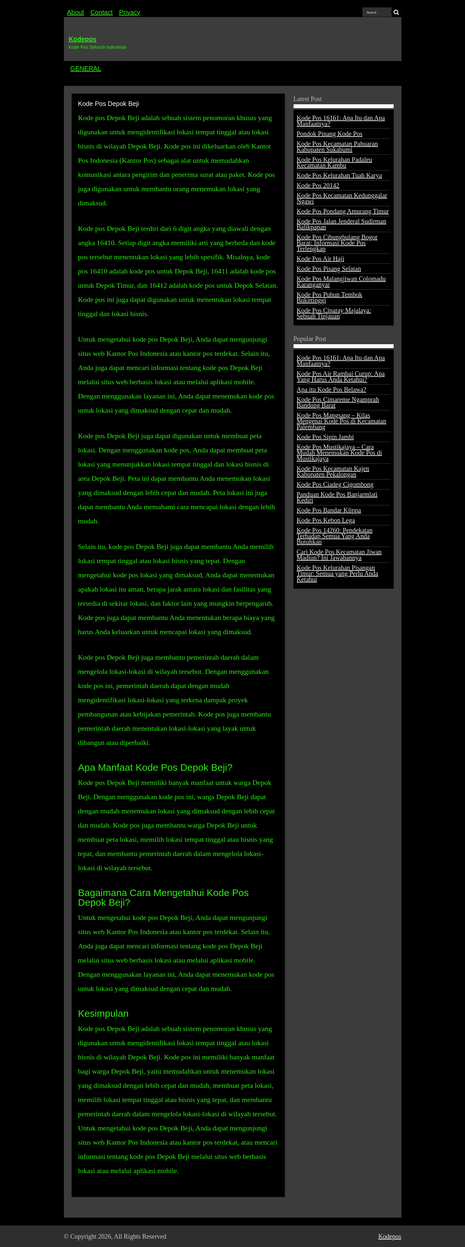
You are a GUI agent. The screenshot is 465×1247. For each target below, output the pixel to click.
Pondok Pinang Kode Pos (330, 133)
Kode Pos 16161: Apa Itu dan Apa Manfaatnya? (341, 120)
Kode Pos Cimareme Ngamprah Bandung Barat (338, 402)
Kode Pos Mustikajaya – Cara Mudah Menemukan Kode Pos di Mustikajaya (339, 452)
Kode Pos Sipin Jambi (325, 436)
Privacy (129, 12)
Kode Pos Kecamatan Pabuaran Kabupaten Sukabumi (337, 146)
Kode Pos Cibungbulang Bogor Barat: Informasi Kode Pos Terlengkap (337, 242)
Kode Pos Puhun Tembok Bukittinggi (329, 297)
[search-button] (396, 12)
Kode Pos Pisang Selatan (329, 268)
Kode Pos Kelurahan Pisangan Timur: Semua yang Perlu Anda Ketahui (337, 573)
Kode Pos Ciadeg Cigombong (335, 484)
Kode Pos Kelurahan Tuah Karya (339, 175)
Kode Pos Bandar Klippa (329, 510)
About (75, 12)
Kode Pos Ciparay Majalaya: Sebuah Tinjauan (334, 313)
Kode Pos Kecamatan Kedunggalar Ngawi (342, 198)
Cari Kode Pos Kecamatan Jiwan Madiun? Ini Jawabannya (339, 554)
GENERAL (85, 68)
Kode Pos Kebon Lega (326, 520)
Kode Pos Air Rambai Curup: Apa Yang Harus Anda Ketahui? (341, 376)
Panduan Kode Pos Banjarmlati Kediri (337, 497)
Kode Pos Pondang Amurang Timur (343, 211)
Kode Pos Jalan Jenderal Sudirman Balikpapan (342, 224)
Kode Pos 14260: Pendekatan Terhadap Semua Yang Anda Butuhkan (335, 536)
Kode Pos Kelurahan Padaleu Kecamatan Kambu (334, 162)
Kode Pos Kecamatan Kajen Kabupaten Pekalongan (333, 471)
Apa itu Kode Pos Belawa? (332, 389)
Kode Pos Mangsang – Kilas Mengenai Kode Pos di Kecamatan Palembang (342, 421)
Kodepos (83, 39)
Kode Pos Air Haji (320, 258)
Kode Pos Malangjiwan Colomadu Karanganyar (341, 281)
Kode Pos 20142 (318, 185)
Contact (101, 12)
